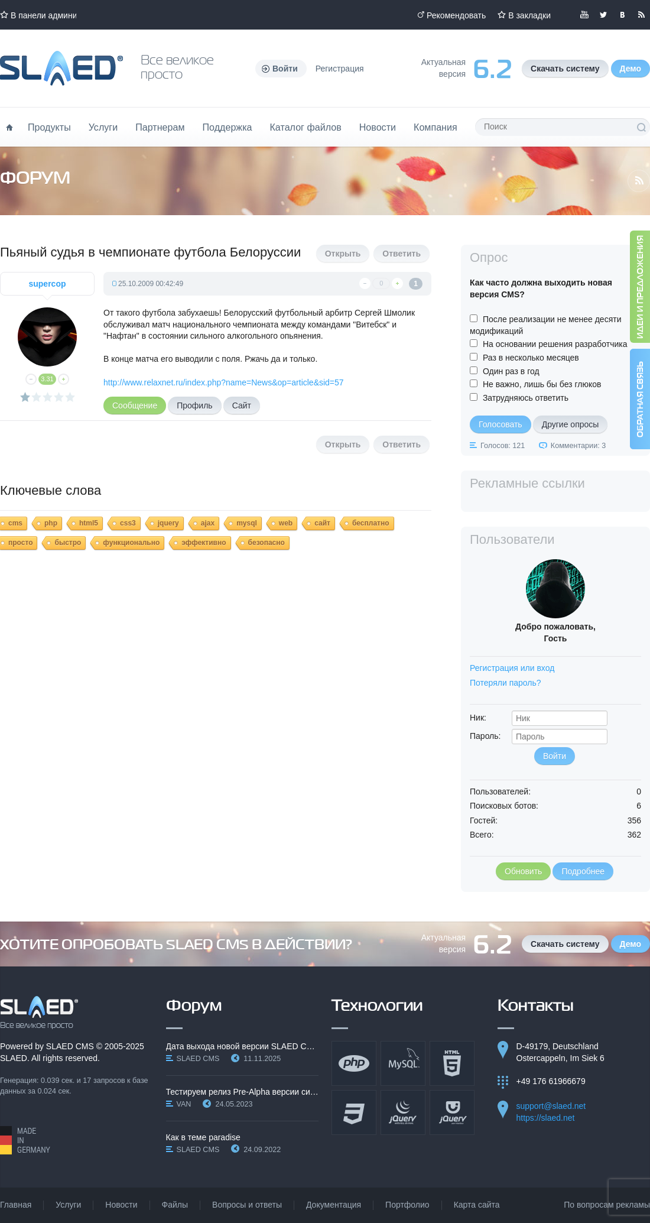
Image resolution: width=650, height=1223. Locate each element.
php (50, 523)
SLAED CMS (70, 1046)
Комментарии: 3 (578, 446)
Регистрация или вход (512, 668)
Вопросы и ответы (247, 1204)
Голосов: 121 (502, 446)
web (285, 523)
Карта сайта (477, 1204)
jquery (168, 523)
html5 (88, 523)
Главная (15, 1204)
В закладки (529, 15)
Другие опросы (570, 424)
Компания (435, 127)
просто (20, 542)
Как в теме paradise (203, 1137)
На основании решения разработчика (555, 344)
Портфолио (407, 1204)
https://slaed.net (545, 1118)
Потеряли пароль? (505, 682)
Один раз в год (511, 371)
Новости (377, 127)
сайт (322, 523)
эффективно (203, 542)
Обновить (523, 871)
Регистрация (340, 68)
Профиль (194, 405)
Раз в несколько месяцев (531, 357)
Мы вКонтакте (622, 15)
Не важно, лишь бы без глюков (542, 384)
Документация (333, 1204)
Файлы (175, 1204)
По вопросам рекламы (607, 1204)
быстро (67, 542)
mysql (246, 523)
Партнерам (159, 127)
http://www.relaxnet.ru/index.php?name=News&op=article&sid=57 (223, 382)
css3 (128, 523)
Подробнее (582, 871)
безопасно (266, 542)
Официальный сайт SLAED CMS (61, 68)
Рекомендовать (456, 15)
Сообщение (134, 405)
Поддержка (227, 127)
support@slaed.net (551, 1106)
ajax (207, 523)
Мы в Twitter (603, 15)
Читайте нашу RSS (641, 15)
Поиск (641, 127)
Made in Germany (25, 1140)
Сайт (241, 405)
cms (15, 523)
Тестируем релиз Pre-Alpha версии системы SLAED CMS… (242, 1092)
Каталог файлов (305, 127)
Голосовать (500, 424)
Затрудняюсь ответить (525, 398)
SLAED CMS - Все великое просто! (39, 1012)
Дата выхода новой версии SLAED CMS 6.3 (242, 1046)
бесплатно (370, 523)
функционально (131, 542)
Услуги (103, 127)
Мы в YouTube (584, 15)
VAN (184, 1104)
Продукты (49, 127)
